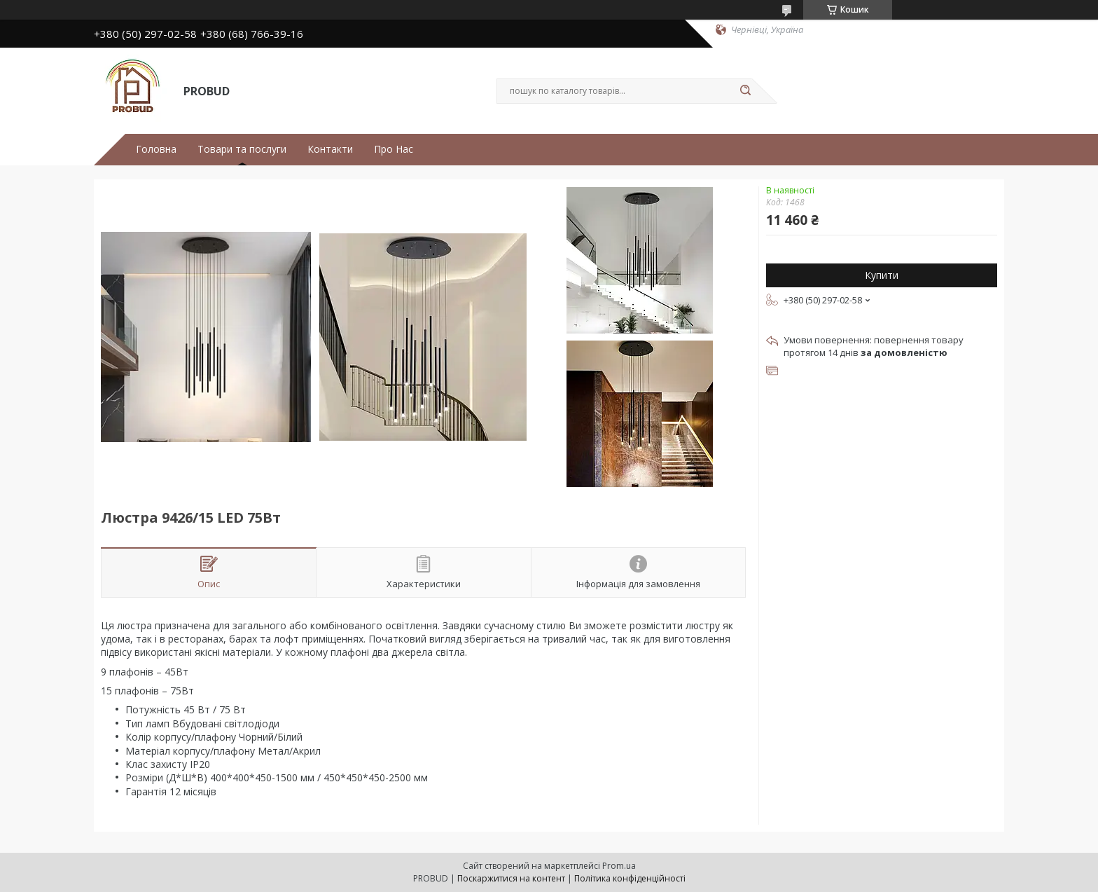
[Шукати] (745, 91)
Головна (156, 149)
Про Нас (393, 149)
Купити (881, 275)
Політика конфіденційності (630, 878)
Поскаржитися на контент (511, 878)
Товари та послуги (241, 149)
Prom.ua (619, 866)
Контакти (330, 149)
